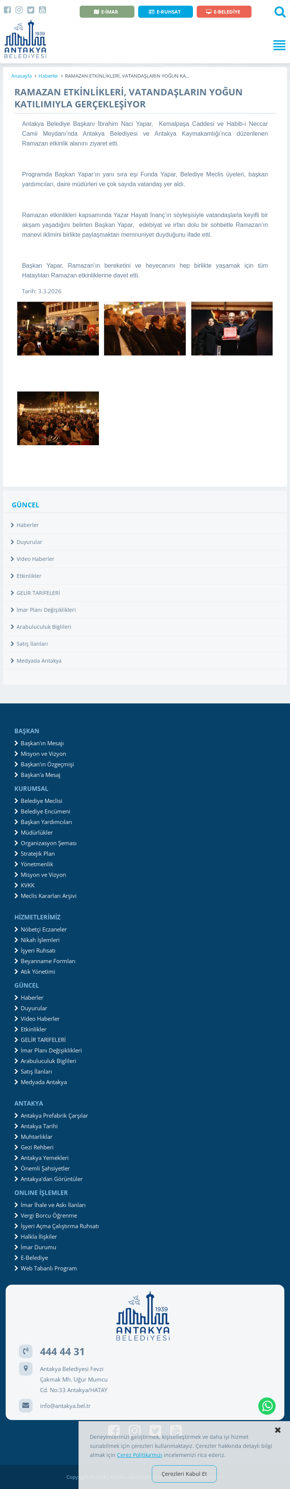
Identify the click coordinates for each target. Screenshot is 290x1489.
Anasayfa (21, 75)
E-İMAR (106, 11)
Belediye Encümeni (42, 811)
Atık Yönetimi (34, 971)
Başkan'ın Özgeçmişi (44, 764)
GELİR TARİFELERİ (35, 592)
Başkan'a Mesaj (37, 774)
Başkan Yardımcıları (43, 822)
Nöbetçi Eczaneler (40, 929)
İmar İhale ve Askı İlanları (50, 1205)
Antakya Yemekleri (41, 1157)
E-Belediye (31, 1257)
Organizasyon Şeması (45, 843)
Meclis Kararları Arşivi (45, 895)
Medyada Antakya (36, 660)
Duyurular (26, 541)
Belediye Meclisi (38, 800)
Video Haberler (32, 558)
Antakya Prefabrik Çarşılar (51, 1115)
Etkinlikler (26, 575)
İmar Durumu (35, 1247)
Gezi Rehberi (34, 1147)
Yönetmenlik (33, 864)
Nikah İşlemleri (37, 940)
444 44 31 (62, 1351)
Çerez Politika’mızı (139, 1454)
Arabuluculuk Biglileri (41, 626)
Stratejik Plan (34, 853)
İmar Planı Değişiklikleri (43, 609)
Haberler (48, 75)
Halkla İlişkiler (35, 1236)
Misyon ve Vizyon (40, 753)
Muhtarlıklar (33, 1136)
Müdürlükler (33, 832)
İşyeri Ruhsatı (35, 950)
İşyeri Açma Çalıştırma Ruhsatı (56, 1226)
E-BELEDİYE (223, 11)
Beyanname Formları (45, 961)
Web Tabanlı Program (45, 1268)
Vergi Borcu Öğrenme (45, 1215)
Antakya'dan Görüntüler (48, 1179)
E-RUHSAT (165, 11)
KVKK (24, 885)
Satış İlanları (29, 643)
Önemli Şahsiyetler (42, 1168)
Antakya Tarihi (36, 1126)
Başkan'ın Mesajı (39, 743)
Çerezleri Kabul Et (184, 1473)
